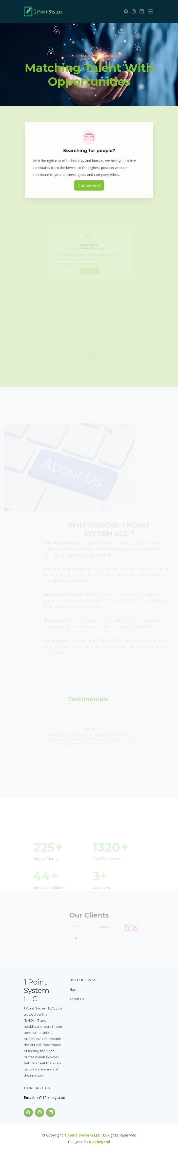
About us (76, 999)
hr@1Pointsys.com (45, 1097)
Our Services (89, 186)
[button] (78, 937)
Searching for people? (88, 155)
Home (74, 989)
